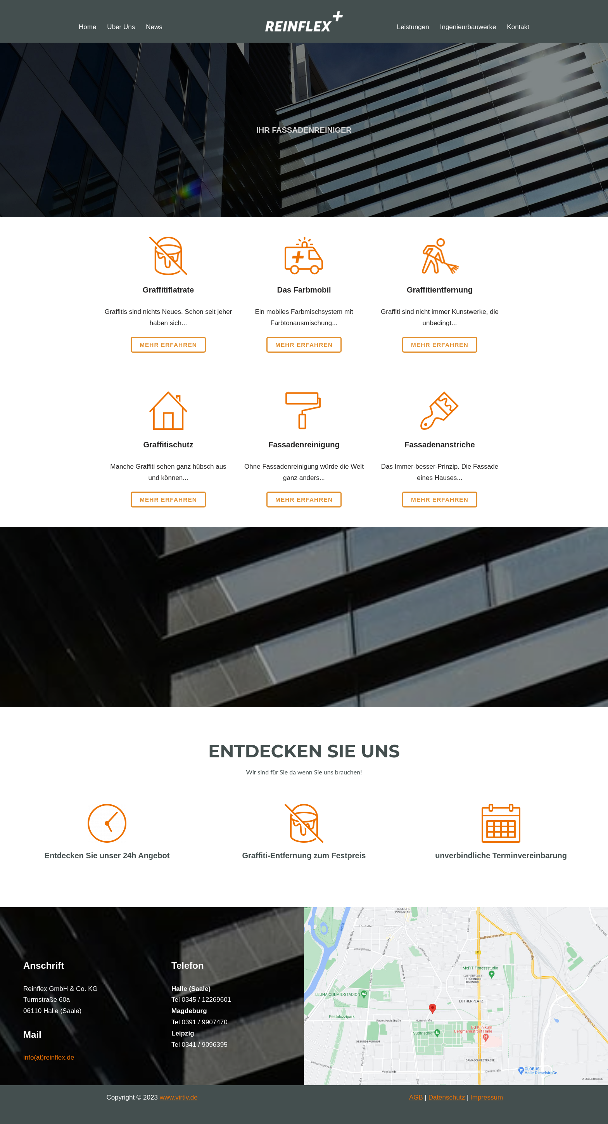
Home (87, 27)
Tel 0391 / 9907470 (199, 1022)
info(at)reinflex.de (48, 1057)
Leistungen (413, 27)
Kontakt (518, 27)
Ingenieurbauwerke (468, 27)
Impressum (486, 1097)
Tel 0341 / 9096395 (199, 1044)
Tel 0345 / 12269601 (201, 999)
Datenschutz (446, 1097)
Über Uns (121, 27)
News (154, 27)
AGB (416, 1097)
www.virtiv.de (179, 1097)
